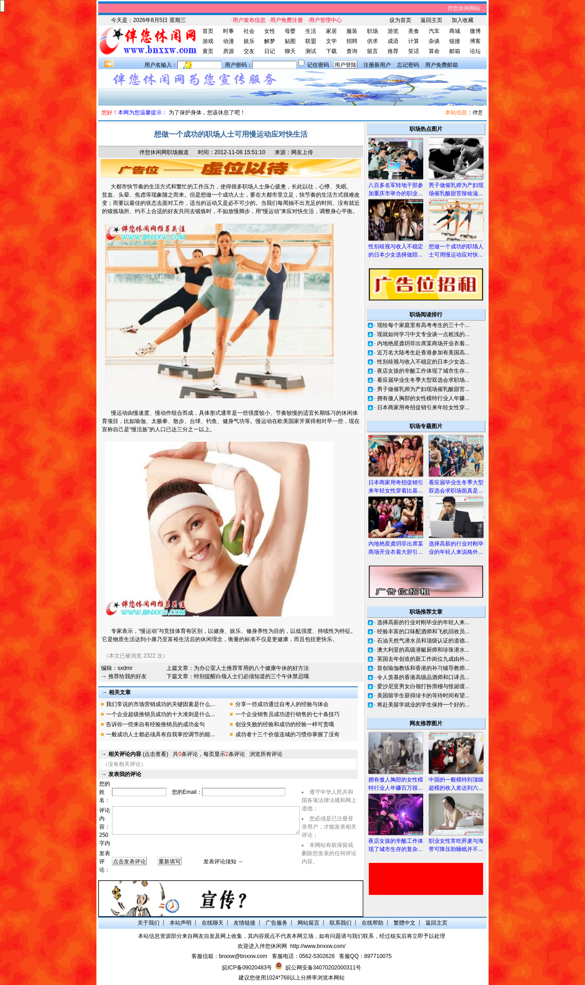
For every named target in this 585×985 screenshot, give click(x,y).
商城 (454, 31)
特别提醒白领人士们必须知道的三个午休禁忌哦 (251, 676)
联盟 (310, 41)
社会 (249, 31)
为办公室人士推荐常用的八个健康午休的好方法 (251, 668)
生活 (310, 31)
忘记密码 (408, 65)
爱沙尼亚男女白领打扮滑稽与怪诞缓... (423, 686)
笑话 (413, 51)
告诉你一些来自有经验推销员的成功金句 (155, 724)
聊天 (290, 51)
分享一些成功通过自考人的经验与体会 (282, 704)
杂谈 (434, 41)
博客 (475, 41)
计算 (413, 41)
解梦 (269, 41)
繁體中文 (404, 923)
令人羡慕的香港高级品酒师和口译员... (423, 677)
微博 (475, 31)
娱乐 (249, 41)
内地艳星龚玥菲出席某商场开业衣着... (423, 343)
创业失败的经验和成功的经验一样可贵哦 (284, 724)
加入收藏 (462, 20)
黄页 (207, 51)
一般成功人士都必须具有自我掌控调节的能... (160, 734)
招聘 (351, 41)
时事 (228, 31)
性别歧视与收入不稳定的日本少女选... (423, 362)
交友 (249, 51)
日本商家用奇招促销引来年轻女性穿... (423, 407)
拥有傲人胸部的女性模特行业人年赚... (423, 398)
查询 (351, 51)
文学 (331, 41)
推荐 (393, 51)
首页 (207, 31)
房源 (228, 51)
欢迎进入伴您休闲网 (262, 946)
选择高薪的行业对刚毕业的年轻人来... (423, 622)
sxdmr (125, 668)
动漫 (228, 41)
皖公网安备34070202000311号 (323, 967)
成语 (393, 41)
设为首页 (400, 20)
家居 (331, 31)
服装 (351, 31)
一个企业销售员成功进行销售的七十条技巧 (287, 714)
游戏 (207, 41)
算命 (434, 51)
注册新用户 (377, 65)
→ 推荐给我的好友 (123, 676)
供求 (372, 41)
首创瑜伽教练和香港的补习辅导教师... (423, 668)
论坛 (475, 51)
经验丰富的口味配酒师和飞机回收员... (423, 631)
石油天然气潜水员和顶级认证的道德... (423, 640)
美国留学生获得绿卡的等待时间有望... (423, 695)
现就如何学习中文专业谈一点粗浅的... (423, 334)
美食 (413, 31)
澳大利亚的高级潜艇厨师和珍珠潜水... (423, 650)
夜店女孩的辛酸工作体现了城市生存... (423, 371)
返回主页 (431, 20)
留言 (372, 51)
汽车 (434, 31)
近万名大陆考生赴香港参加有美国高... (423, 352)
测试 (310, 51)
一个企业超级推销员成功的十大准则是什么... (160, 714)
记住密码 (318, 65)
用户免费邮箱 (441, 65)
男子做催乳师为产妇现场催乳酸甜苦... (423, 389)
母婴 (290, 31)
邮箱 (454, 51)
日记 (269, 51)
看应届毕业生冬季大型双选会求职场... (423, 380)
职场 (372, 31)
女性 (269, 31)
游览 (393, 31)
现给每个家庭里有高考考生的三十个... (423, 325)
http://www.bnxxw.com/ (318, 946)
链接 (454, 41)
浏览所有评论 (266, 754)
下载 (331, 51)
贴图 (290, 41)
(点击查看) (138, 754)
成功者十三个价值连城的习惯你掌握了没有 (287, 734)
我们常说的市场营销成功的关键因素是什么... (160, 704)
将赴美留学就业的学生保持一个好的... (423, 704)
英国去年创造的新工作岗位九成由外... (423, 659)
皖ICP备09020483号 (247, 967)
